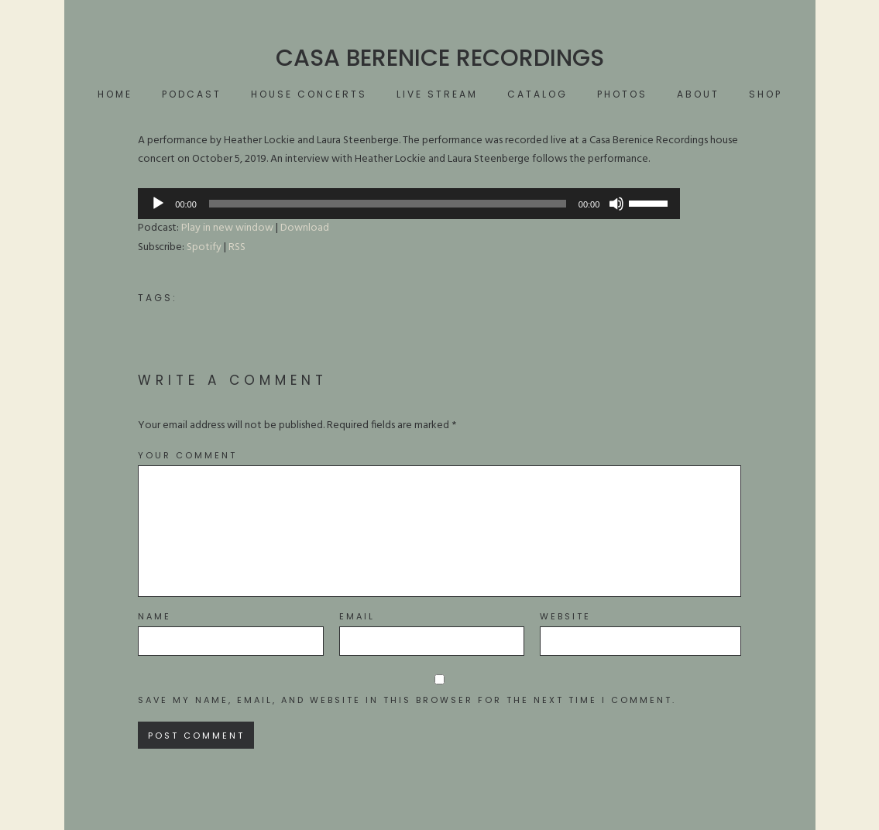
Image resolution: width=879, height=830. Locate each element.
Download (304, 228)
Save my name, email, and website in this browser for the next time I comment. (407, 700)
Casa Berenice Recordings (440, 58)
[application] (409, 203)
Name (154, 617)
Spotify (204, 247)
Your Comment (187, 456)
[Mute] (616, 203)
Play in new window (227, 228)
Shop (765, 94)
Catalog (537, 94)
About (698, 94)
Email (357, 617)
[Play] (158, 203)
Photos (622, 94)
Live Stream (437, 94)
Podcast (191, 94)
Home (115, 94)
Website (565, 617)
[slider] (387, 204)
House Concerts (309, 94)
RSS (237, 247)
